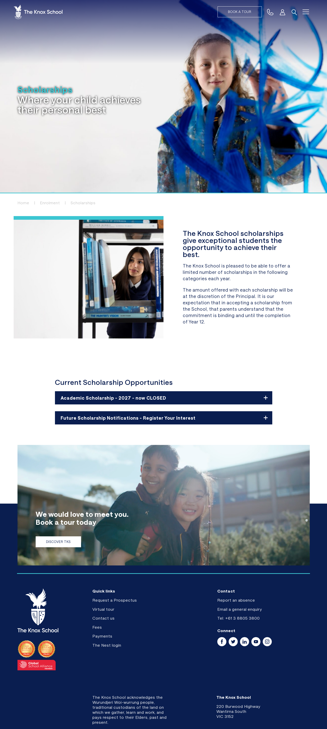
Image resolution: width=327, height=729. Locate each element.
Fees (97, 627)
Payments (102, 636)
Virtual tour (103, 609)
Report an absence (236, 600)
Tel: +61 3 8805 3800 (238, 618)
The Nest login (106, 645)
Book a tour (239, 12)
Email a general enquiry (239, 609)
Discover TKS (58, 542)
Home (23, 202)
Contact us (103, 618)
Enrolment (50, 202)
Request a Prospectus (114, 600)
